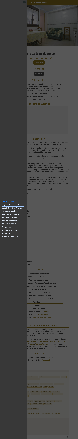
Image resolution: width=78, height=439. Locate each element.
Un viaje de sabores (9, 224)
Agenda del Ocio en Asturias (12, 208)
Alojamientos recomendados (12, 205)
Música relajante (8, 233)
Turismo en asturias (9, 211)
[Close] (24, 2)
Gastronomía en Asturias (10, 214)
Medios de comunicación (10, 236)
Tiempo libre (6, 227)
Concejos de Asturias (9, 230)
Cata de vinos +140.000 (10, 217)
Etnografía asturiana (9, 221)
